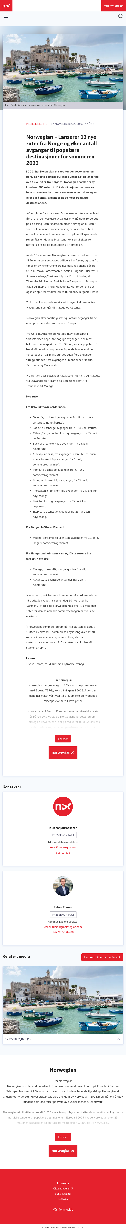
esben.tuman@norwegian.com (63, 927)
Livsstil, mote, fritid (38, 664)
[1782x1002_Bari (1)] (63, 1000)
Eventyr (79, 664)
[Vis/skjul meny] (6, 16)
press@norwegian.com (63, 847)
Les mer (63, 738)
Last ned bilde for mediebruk (102, 957)
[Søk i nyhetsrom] (120, 16)
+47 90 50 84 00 (63, 932)
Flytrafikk (68, 664)
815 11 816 (63, 852)
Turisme (56, 664)
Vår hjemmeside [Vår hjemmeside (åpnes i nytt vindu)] (63, 1209)
